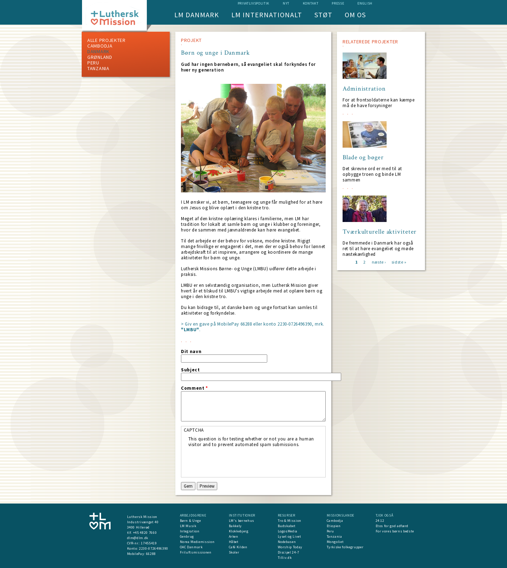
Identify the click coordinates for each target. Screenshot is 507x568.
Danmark (98, 51)
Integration (190, 531)
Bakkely (235, 526)
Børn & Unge (190, 520)
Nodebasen (287, 541)
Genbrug (187, 536)
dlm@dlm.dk (138, 538)
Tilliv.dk (285, 557)
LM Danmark (196, 14)
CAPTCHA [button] (194, 430)
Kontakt (311, 3)
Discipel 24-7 (288, 552)
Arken (233, 536)
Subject (190, 370)
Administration (364, 89)
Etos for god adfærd (392, 526)
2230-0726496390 (153, 548)
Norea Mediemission (197, 541)
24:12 (380, 520)
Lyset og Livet (289, 536)
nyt (286, 3)
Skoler (234, 552)
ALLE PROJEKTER (106, 40)
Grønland (99, 57)
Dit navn (191, 351)
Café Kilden (238, 547)
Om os (355, 14)
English (365, 3)
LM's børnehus (241, 520)
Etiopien (334, 526)
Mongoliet (335, 541)
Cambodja (100, 46)
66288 (151, 553)
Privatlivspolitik (253, 3)
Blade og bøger (363, 157)
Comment (194, 388)
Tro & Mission (289, 520)
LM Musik (188, 526)
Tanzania (98, 68)
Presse (338, 3)
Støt (323, 14)
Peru (93, 63)
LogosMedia (288, 531)
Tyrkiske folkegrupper (345, 547)
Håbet (234, 541)
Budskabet (287, 526)
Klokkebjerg (239, 531)
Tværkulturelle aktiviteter (380, 232)
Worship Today (290, 547)
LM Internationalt (266, 14)
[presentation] (241, 461)
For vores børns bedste (395, 531)
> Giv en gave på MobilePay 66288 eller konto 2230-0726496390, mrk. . (252, 327)
